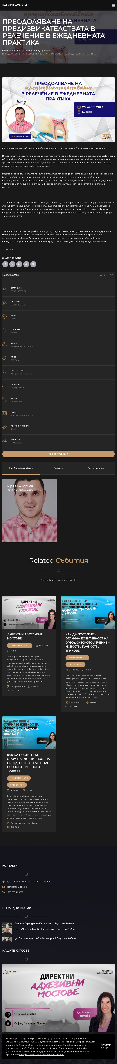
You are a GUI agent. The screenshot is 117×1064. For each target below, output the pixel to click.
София (34, 686)
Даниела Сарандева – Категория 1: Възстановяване (44, 923)
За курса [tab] (58, 468)
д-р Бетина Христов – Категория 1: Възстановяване (45, 938)
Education (8, 250)
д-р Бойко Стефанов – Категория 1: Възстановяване (45, 929)
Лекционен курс (77, 657)
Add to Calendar (59, 454)
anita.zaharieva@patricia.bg (23, 415)
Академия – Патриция (22, 346)
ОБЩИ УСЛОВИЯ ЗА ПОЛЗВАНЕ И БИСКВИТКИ (41, 1054)
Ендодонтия (17, 387)
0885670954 (16, 401)
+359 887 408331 (15, 892)
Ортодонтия (75, 664)
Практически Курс (19, 645)
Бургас (14, 332)
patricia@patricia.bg (17, 886)
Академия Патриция (21, 374)
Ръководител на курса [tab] (21, 468)
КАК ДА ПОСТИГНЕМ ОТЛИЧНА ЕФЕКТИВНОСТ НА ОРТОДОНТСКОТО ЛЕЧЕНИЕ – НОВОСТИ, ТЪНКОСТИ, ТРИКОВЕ (88, 642)
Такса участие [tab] (96, 468)
